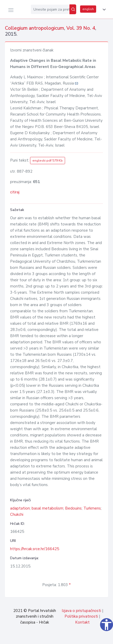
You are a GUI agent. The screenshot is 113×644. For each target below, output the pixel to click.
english (88, 9)
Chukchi (16, 514)
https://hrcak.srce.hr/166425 (34, 548)
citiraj (14, 192)
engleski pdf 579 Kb (47, 160)
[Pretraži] (72, 9)
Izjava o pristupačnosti (81, 610)
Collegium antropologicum (34, 28)
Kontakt (82, 622)
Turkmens (92, 508)
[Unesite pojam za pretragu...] (50, 9)
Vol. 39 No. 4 (80, 28)
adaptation (20, 508)
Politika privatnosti (81, 616)
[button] (103, 9)
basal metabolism (47, 508)
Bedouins (73, 508)
